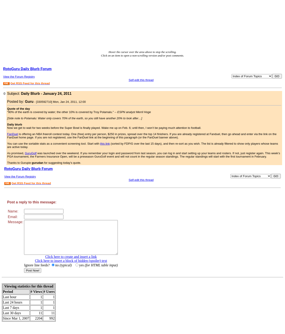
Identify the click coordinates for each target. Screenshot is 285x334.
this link (105, 143)
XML (6, 83)
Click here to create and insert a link (76, 263)
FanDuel (12, 134)
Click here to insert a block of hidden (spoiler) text (77, 267)
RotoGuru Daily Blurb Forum (27, 69)
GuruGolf (31, 153)
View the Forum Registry (19, 76)
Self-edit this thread (141, 80)
